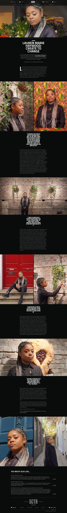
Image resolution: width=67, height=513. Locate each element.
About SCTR (37, 507)
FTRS (45, 4)
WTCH (52, 4)
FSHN (33, 4)
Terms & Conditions (29, 507)
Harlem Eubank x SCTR (17, 482)
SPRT (15, 4)
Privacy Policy (22, 507)
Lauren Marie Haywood (40, 55)
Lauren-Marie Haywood (37, 411)
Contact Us (43, 507)
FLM (21, 4)
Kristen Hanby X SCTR (17, 475)
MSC (39, 4)
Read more (54, 479)
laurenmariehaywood (26, 411)
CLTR (27, 4)
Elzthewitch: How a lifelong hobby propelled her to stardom (27, 488)
